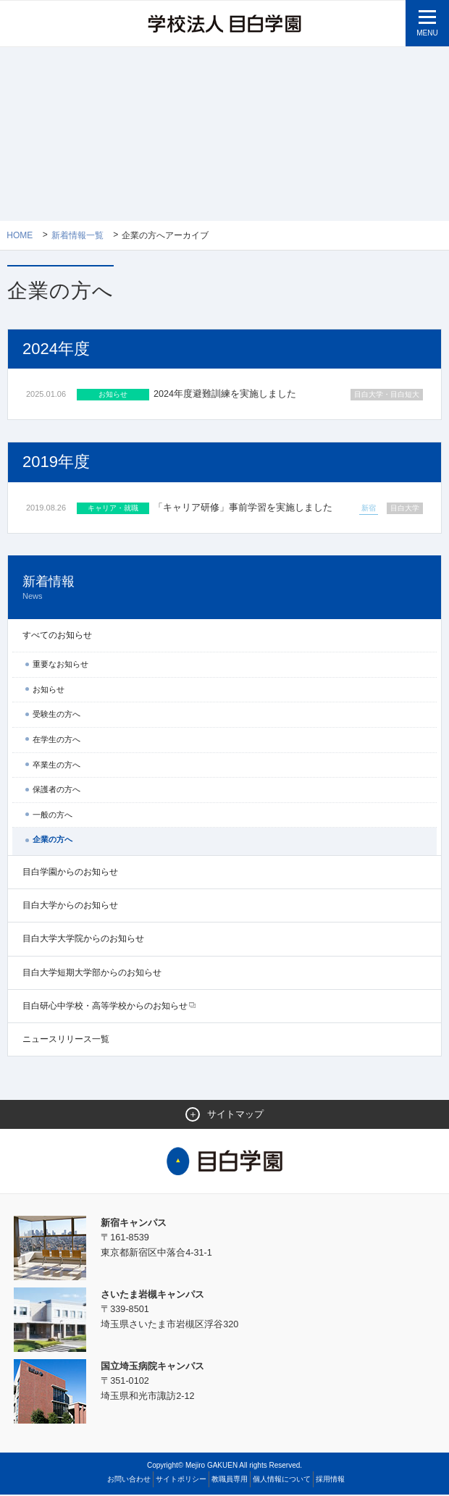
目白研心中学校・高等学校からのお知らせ (105, 1006)
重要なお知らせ (60, 665)
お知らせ (48, 690)
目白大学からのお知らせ (70, 907)
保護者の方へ (56, 790)
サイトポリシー (181, 1480)
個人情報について (282, 1480)
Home (20, 235)
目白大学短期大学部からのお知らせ (91, 973)
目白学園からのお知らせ (70, 873)
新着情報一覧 (77, 235)
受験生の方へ (56, 715)
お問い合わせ (129, 1480)
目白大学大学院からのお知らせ (83, 940)
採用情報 (330, 1480)
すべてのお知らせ (57, 636)
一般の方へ (52, 815)
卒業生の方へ (56, 765)
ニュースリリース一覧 (65, 1040)
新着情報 (224, 589)
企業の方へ (52, 840)
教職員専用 (229, 1480)
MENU (426, 33)
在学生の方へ (56, 740)
